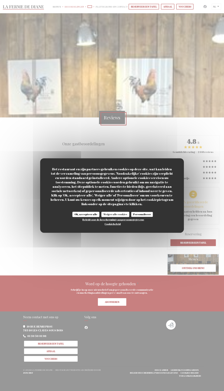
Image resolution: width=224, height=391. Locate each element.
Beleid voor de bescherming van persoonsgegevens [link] (113, 219)
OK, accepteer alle (85, 214)
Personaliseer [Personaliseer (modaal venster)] (142, 214)
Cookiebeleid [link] (113, 223)
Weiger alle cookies (115, 214)
